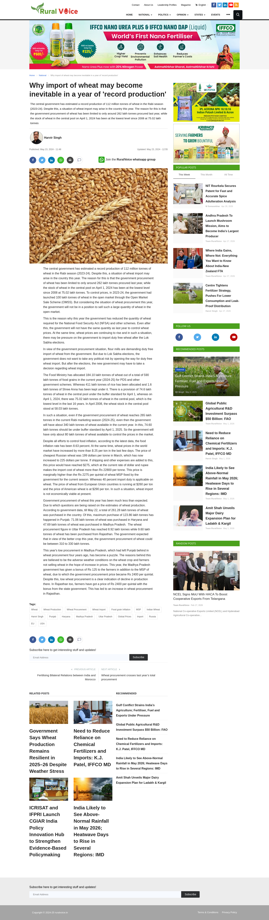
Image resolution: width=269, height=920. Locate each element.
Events (215, 14)
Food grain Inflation (120, 609)
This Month (206, 174)
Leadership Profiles (167, 5)
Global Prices (124, 616)
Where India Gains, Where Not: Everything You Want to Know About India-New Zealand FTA (221, 261)
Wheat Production (52, 609)
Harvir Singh (53, 137)
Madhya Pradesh (84, 616)
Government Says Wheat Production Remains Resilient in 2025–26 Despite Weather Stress (48, 751)
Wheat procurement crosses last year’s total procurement (128, 677)
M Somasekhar (213, 206)
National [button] (145, 14)
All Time (228, 174)
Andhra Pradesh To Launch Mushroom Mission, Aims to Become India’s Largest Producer (222, 226)
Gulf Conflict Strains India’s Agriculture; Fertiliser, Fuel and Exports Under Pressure (138, 710)
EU (32, 623)
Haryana (66, 616)
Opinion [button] (183, 14)
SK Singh (179, 392)
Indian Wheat (153, 609)
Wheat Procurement (77, 609)
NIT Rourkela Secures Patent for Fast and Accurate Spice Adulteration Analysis (221, 193)
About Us (148, 5)
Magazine (186, 5)
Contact (135, 5)
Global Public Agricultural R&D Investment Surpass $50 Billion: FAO (221, 411)
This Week (184, 174)
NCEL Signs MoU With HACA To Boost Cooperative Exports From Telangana (200, 597)
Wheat (34, 609)
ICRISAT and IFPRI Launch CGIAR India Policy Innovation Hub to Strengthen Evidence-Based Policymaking (47, 831)
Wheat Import (99, 609)
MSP (138, 609)
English (202, 5)
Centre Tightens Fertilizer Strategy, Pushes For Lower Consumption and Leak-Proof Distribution (222, 296)
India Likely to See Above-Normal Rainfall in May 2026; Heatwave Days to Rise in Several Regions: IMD (91, 831)
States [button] (199, 14)
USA (42, 623)
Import (140, 616)
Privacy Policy (229, 912)
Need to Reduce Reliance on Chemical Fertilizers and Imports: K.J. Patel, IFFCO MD (92, 747)
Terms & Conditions (208, 912)
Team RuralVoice (214, 241)
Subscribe (138, 657)
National (42, 75)
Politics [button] (164, 14)
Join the (127, 159)
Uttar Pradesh (105, 616)
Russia (152, 616)
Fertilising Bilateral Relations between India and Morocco (66, 677)
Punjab (52, 616)
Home (129, 14)
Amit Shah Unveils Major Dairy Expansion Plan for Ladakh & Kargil (221, 515)
